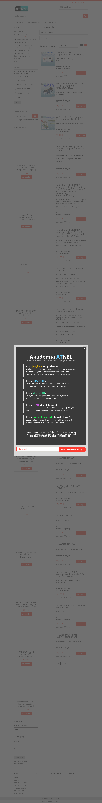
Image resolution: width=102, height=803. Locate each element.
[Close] (85, 348)
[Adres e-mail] (37, 449)
